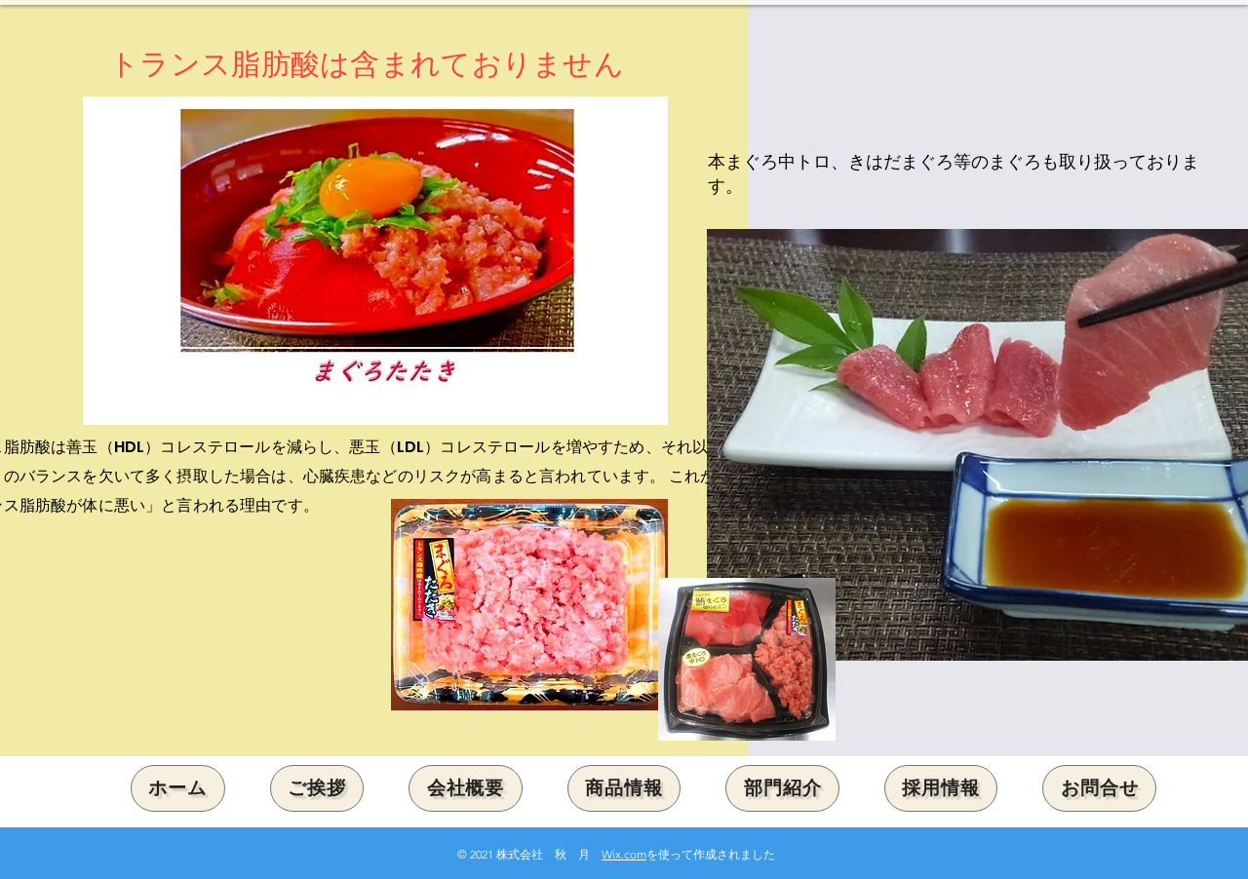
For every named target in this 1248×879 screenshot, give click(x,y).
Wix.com (624, 854)
